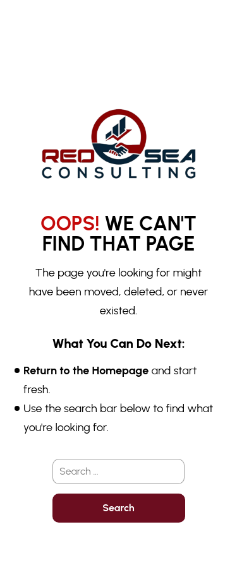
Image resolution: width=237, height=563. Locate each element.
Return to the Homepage (86, 370)
